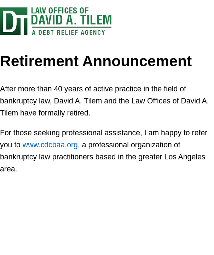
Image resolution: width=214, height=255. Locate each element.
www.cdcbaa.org (50, 145)
